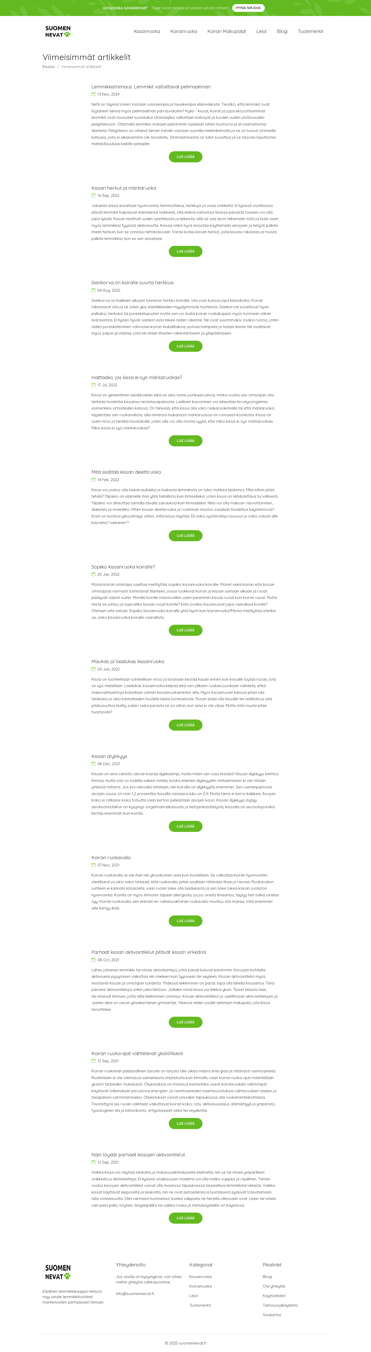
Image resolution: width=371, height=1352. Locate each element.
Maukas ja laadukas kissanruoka (127, 661)
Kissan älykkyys (109, 756)
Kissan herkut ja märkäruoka (123, 188)
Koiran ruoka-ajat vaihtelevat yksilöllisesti (137, 1053)
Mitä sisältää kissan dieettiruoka (126, 472)
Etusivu (49, 66)
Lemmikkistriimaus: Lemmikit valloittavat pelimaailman (150, 86)
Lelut (261, 31)
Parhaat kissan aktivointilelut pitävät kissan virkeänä (148, 952)
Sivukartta (272, 1314)
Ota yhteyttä (274, 1286)
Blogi (282, 31)
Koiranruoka (183, 31)
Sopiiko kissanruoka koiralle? (123, 567)
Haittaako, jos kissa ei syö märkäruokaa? (136, 377)
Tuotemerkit (310, 31)
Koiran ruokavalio (111, 857)
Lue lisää (186, 156)
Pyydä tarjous (248, 8)
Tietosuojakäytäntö (280, 1305)
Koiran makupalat (226, 31)
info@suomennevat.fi (135, 1293)
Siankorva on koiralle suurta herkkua (132, 282)
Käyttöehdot (274, 1295)
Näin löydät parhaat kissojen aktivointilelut (138, 1154)
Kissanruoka (147, 31)
